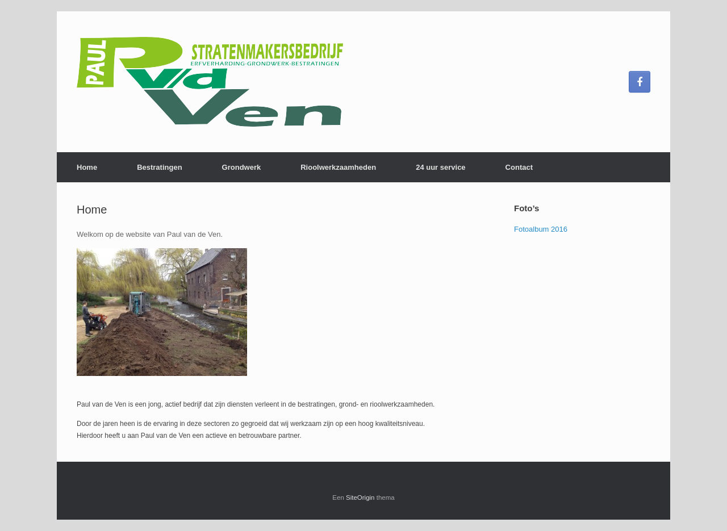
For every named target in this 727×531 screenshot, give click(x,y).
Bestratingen (159, 167)
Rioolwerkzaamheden (338, 167)
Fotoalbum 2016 (540, 229)
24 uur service (440, 167)
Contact (519, 167)
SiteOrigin (360, 497)
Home (87, 167)
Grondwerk (241, 167)
